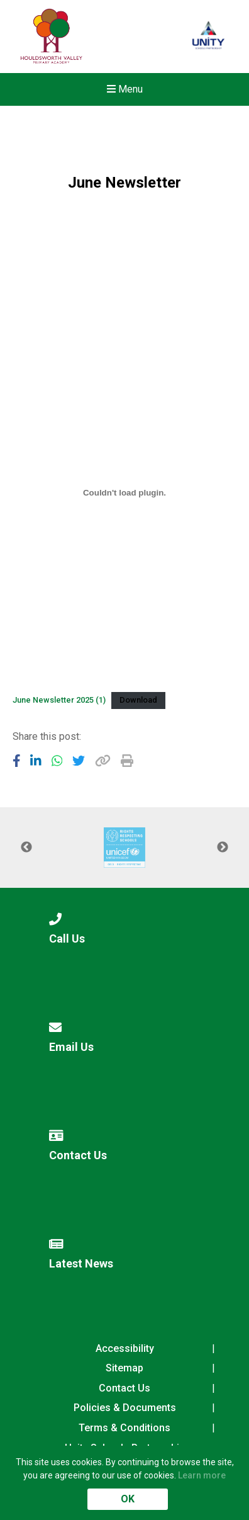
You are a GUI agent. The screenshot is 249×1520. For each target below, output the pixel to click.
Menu (125, 89)
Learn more (202, 1475)
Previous (26, 847)
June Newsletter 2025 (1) (59, 700)
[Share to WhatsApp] (57, 760)
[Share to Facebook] (17, 760)
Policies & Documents (125, 1408)
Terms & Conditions (124, 1428)
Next (222, 847)
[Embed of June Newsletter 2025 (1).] (124, 492)
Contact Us (124, 1388)
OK (128, 1499)
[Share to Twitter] (78, 760)
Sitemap (124, 1368)
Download (138, 700)
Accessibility (125, 1348)
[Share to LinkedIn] (36, 760)
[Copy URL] (103, 760)
